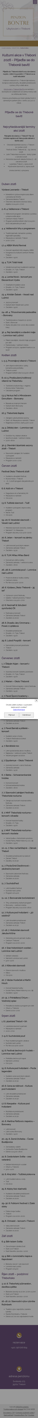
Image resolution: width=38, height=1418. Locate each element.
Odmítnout (26, 715)
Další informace (19, 710)
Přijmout (11, 715)
